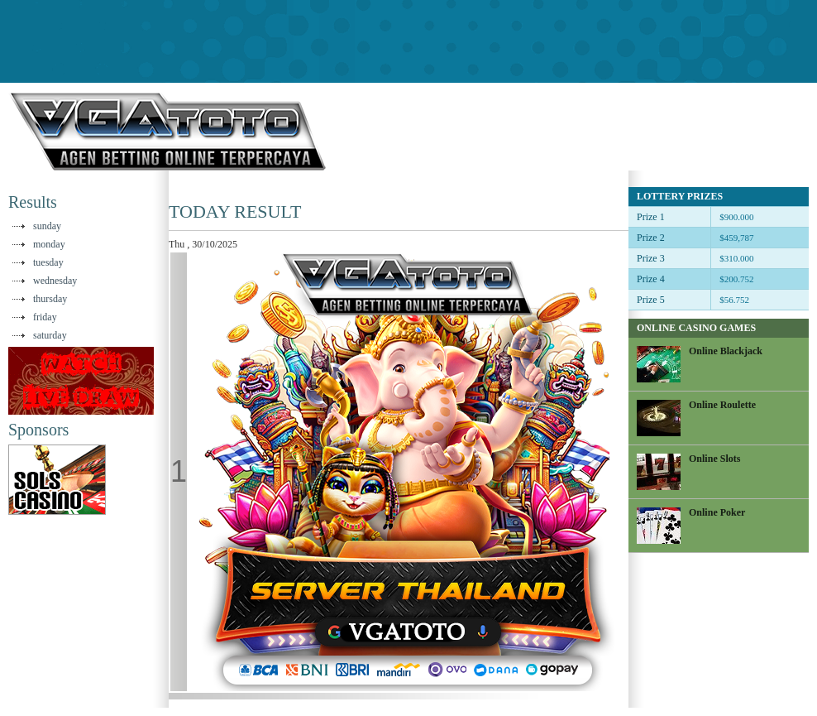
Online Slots (714, 458)
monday (49, 244)
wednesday (55, 280)
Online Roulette (722, 405)
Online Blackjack (725, 351)
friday (45, 317)
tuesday (48, 262)
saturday (50, 335)
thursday (50, 299)
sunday (47, 226)
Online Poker (717, 512)
